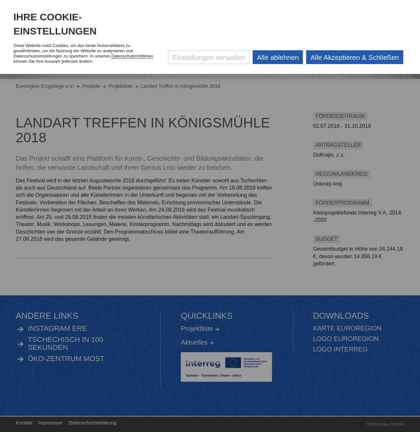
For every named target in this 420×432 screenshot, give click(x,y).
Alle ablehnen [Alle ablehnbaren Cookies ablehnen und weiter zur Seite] (278, 57)
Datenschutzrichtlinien (132, 56)
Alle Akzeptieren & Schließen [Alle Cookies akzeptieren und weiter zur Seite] (354, 57)
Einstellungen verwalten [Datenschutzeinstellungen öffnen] (208, 57)
